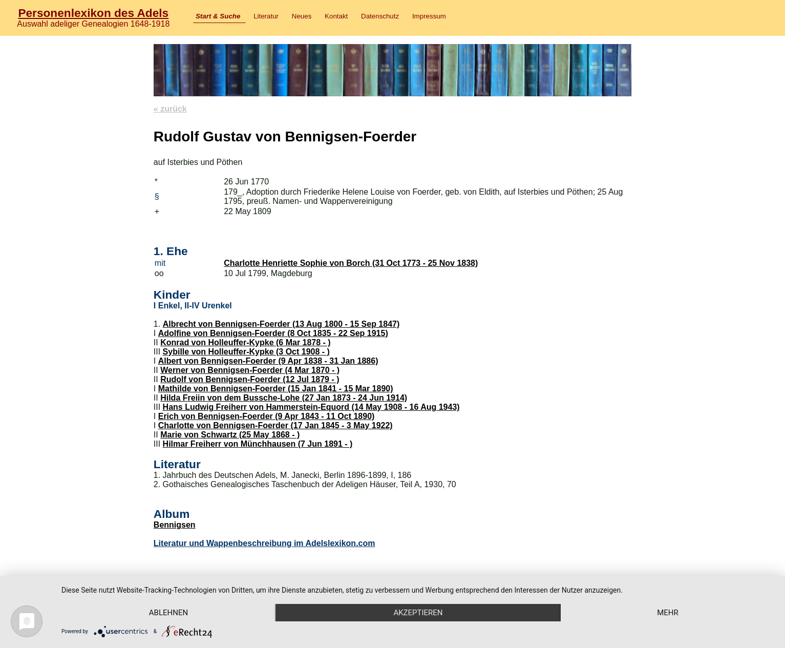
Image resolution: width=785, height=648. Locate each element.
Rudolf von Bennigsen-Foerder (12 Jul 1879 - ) (249, 379)
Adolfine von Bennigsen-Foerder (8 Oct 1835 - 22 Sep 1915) (273, 333)
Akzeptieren (417, 612)
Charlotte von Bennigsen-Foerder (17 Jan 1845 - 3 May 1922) (275, 425)
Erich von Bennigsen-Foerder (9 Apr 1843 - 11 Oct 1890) (266, 416)
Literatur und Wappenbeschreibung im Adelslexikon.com (264, 543)
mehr (667, 612)
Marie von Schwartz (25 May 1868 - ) (230, 434)
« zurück (170, 108)
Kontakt (336, 16)
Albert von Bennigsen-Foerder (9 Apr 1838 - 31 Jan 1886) (268, 361)
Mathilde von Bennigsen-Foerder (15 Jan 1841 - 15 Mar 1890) (275, 388)
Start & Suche (218, 16)
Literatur (266, 16)
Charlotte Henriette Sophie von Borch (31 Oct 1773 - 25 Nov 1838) (351, 263)
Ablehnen (168, 612)
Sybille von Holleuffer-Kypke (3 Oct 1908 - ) (246, 351)
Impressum (429, 16)
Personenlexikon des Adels (93, 12)
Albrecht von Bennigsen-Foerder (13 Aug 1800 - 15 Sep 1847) (281, 324)
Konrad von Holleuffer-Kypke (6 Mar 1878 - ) (245, 342)
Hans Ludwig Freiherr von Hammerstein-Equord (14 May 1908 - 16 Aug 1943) (311, 407)
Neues (302, 16)
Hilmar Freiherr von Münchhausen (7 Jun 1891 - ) (258, 444)
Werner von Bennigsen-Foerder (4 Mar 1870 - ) (250, 370)
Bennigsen (175, 524)
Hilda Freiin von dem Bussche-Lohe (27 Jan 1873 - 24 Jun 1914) (283, 397)
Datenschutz (380, 16)
